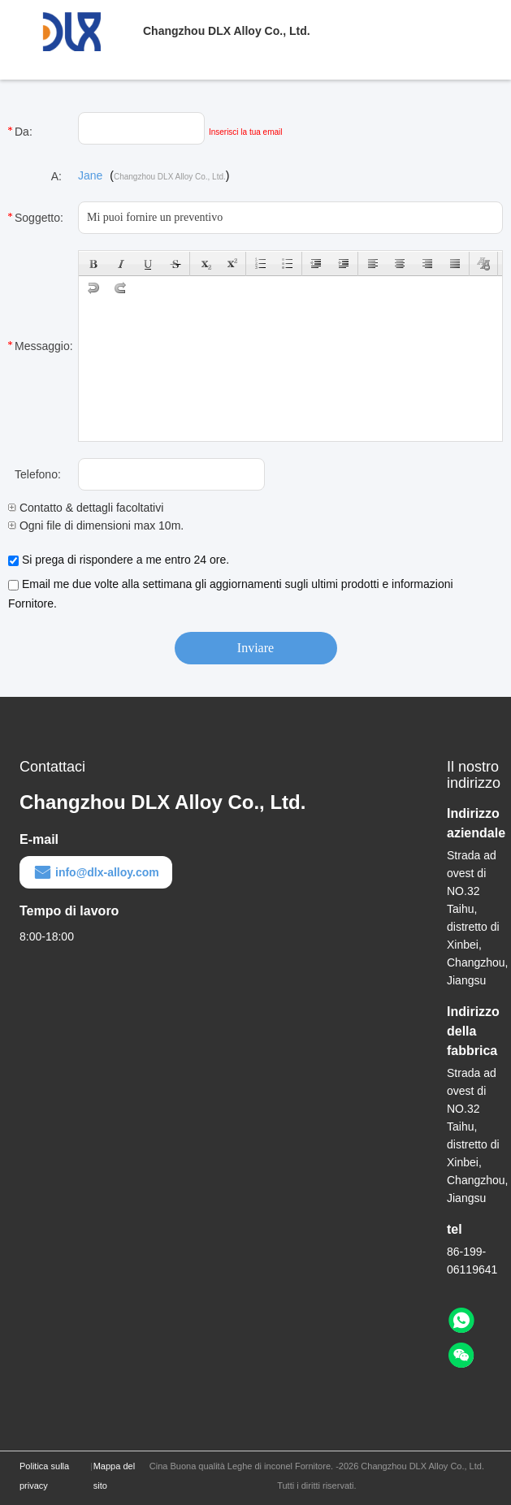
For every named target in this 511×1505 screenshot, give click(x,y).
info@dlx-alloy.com (95, 872)
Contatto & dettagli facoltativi (85, 507)
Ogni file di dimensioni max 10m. (96, 525)
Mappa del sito (114, 1475)
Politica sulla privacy (44, 1475)
